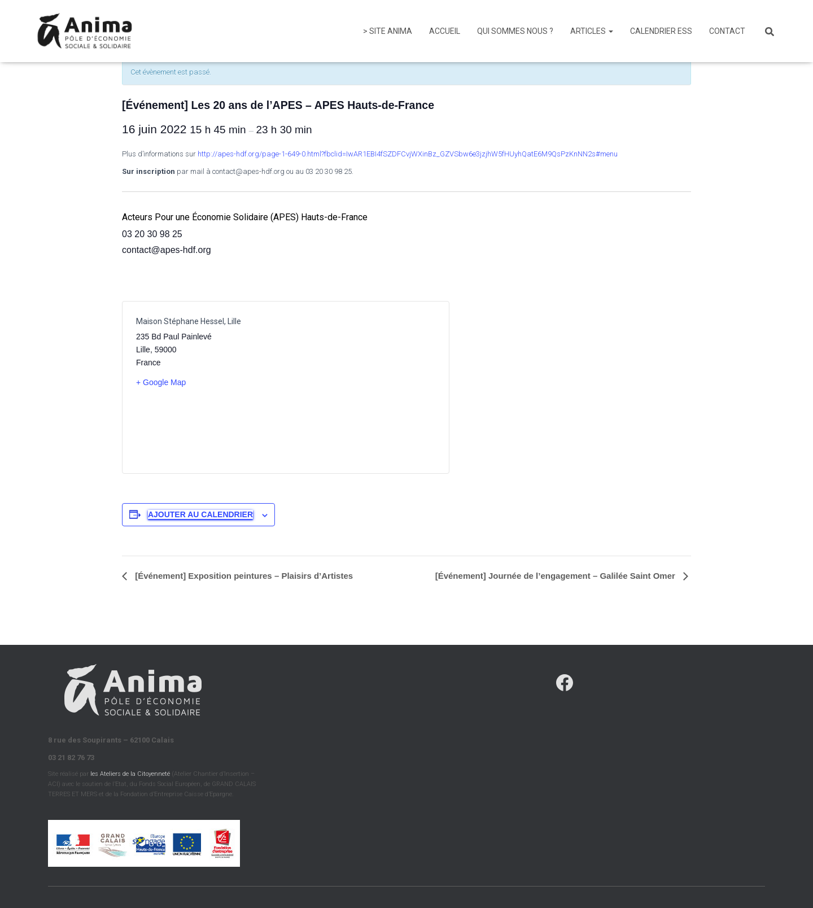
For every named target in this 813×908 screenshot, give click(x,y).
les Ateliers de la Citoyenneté (130, 774)
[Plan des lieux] (360, 387)
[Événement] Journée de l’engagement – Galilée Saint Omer (556, 575)
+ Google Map (161, 382)
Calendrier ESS (661, 31)
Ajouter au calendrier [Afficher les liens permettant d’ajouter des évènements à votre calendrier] (200, 514)
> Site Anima (387, 31)
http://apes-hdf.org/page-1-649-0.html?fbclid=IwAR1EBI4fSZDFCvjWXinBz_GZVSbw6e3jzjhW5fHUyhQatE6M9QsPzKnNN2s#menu (408, 154)
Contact (727, 31)
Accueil (444, 31)
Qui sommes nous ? (515, 31)
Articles (591, 31)
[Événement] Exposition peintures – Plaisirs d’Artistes (243, 575)
